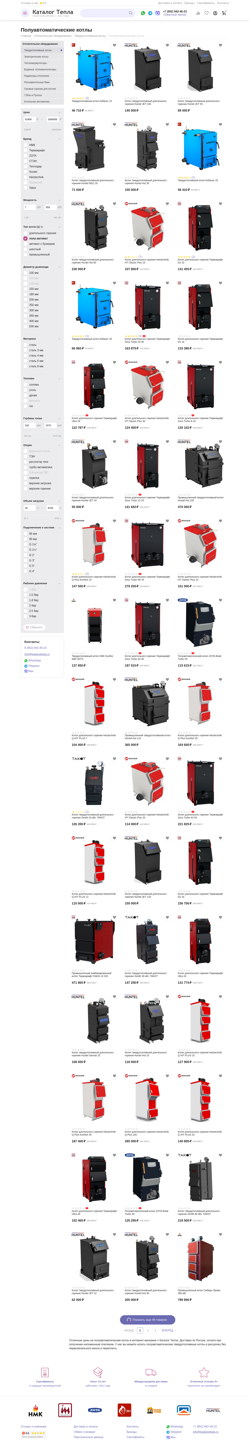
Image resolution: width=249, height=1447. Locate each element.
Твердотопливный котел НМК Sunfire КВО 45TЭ (92, 657)
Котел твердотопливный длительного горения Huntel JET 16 (93, 499)
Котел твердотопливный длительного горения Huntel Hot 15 (146, 1054)
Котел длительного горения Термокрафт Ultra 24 (200, 975)
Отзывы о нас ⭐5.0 (34, 3)
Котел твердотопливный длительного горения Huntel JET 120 (146, 895)
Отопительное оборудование (52, 35)
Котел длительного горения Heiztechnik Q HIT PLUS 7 (94, 737)
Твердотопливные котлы (90, 35)
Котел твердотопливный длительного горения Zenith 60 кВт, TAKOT (199, 1212)
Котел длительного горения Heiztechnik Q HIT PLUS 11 (94, 895)
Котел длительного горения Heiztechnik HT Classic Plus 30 (147, 420)
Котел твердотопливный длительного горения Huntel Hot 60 (93, 261)
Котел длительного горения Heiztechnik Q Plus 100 (147, 1133)
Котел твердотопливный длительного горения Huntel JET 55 (199, 102)
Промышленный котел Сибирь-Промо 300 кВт (199, 1292)
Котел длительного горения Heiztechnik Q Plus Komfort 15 (94, 578)
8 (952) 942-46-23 (35, 647)
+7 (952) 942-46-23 (175, 11)
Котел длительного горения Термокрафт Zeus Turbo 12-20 (147, 499)
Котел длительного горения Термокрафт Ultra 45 (94, 1212)
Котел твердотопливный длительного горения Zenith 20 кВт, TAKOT (93, 816)
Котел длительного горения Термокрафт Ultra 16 (94, 420)
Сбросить (34, 627)
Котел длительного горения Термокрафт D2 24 (200, 895)
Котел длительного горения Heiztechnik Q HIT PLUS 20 (200, 1133)
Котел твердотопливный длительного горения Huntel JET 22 (93, 1292)
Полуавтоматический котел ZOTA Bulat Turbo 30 (146, 1212)
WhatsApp (32, 660)
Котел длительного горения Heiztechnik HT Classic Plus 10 (200, 578)
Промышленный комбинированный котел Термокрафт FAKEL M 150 (91, 975)
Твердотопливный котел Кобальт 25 (198, 180)
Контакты (223, 3)
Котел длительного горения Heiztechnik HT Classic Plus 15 (147, 261)
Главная (26, 35)
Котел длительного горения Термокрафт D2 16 (200, 340)
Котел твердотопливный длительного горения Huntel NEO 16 (93, 182)
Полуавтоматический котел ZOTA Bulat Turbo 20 (199, 657)
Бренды (190, 3)
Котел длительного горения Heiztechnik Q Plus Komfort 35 (94, 1133)
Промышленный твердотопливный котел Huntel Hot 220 (201, 499)
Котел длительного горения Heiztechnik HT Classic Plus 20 (147, 816)
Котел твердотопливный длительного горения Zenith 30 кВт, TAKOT (146, 975)
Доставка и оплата (170, 3)
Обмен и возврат (84, 1431)
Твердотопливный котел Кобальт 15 (92, 101)
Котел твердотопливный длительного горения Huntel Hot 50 (146, 1292)
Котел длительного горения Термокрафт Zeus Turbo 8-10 (200, 420)
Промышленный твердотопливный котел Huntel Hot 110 (148, 737)
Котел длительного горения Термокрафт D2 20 (200, 261)
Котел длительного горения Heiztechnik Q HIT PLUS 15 (200, 1054)
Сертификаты (206, 3)
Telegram (32, 665)
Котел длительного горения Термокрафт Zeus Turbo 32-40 (147, 657)
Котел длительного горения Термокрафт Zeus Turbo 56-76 (147, 578)
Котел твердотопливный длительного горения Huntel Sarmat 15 (93, 1054)
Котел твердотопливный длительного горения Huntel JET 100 (146, 102)
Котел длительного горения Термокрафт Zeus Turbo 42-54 (200, 816)
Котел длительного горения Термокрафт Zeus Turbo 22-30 (147, 340)
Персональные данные (88, 1437)
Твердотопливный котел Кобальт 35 (92, 339)
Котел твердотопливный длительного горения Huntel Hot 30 (146, 182)
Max (29, 671)
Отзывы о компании (33, 1426)
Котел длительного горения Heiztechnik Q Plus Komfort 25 (200, 737)
